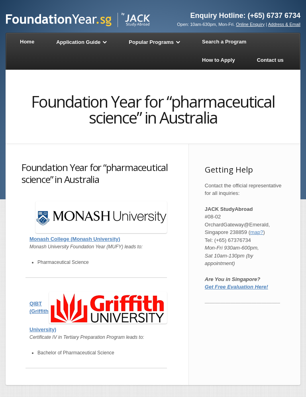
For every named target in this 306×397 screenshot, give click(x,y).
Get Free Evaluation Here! (236, 287)
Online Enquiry (250, 24)
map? (256, 232)
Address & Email (284, 24)
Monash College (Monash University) (74, 239)
